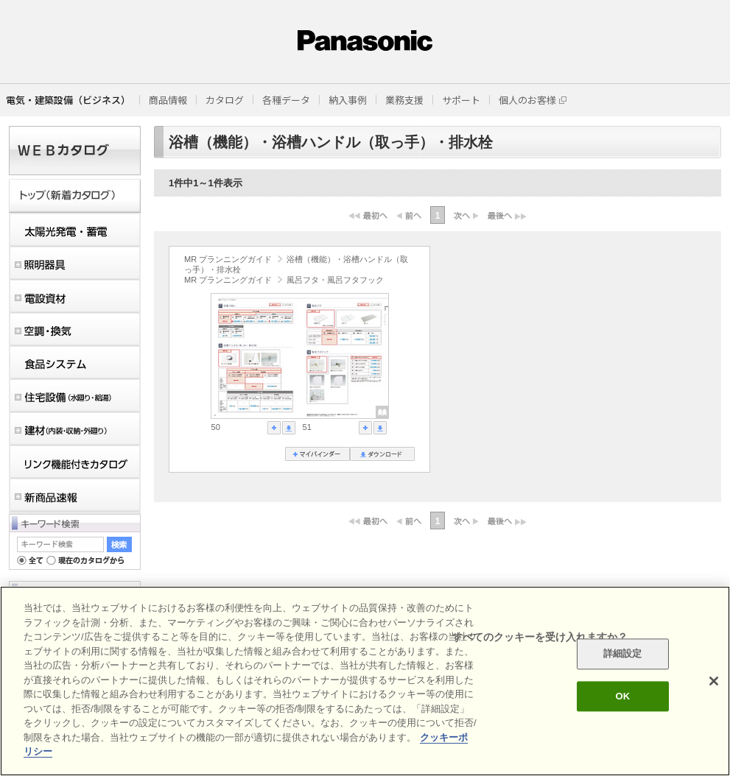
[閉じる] (714, 681)
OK (622, 696)
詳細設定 (622, 654)
